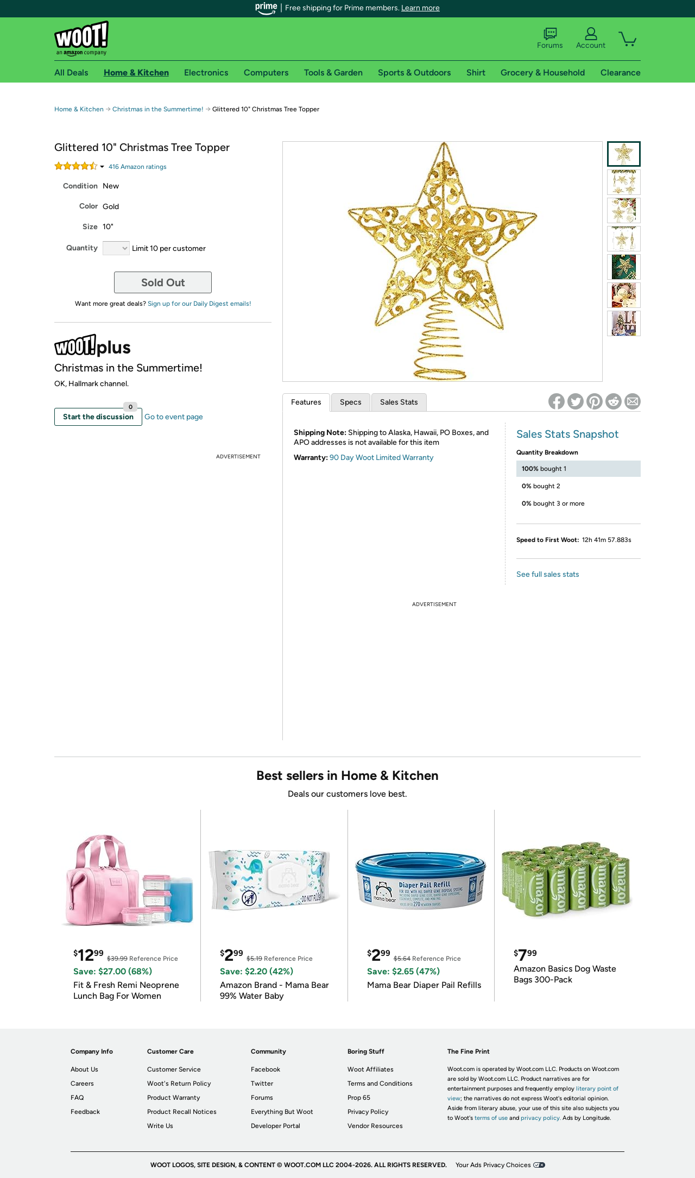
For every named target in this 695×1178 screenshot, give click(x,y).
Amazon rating (138, 167)
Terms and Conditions (380, 1083)
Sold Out (163, 282)
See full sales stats (547, 574)
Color (88, 206)
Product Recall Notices (182, 1112)
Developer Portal (275, 1126)
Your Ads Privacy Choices (493, 1165)
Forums (550, 38)
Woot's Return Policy (179, 1083)
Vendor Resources (375, 1126)
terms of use (491, 1118)
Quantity (82, 248)
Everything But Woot (282, 1112)
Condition (80, 186)
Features (306, 402)
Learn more (420, 7)
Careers (82, 1083)
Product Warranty (173, 1097)
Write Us (160, 1126)
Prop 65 (359, 1097)
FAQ (77, 1097)
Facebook (265, 1069)
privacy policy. (541, 1118)
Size (90, 226)
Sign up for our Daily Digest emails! (199, 303)
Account (590, 38)
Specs (351, 402)
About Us (84, 1069)
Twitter (262, 1083)
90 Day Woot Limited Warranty (382, 457)
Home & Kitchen (79, 109)
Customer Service (174, 1069)
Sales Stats (399, 402)
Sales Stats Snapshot (567, 433)
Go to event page (173, 416)
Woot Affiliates (371, 1069)
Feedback (85, 1112)
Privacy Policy (368, 1112)
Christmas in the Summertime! (158, 109)
